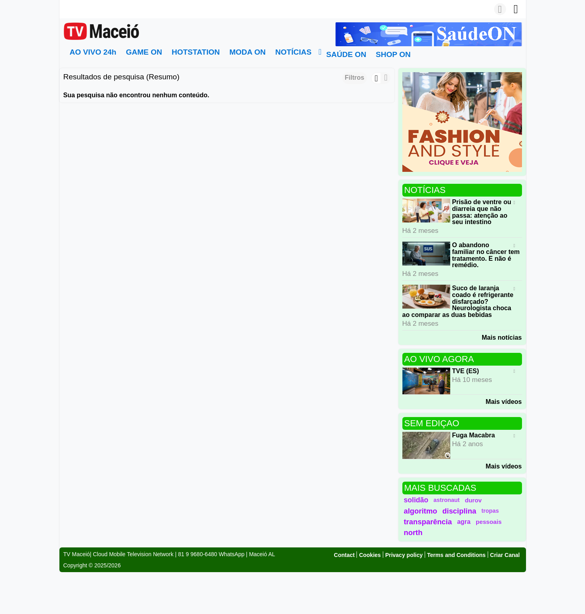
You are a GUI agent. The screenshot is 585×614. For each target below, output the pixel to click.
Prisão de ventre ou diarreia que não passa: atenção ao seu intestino (482, 212)
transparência (428, 522)
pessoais (489, 521)
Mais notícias (502, 337)
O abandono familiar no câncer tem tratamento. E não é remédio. (486, 255)
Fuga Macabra (473, 435)
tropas (490, 511)
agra (464, 521)
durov (473, 500)
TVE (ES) (465, 371)
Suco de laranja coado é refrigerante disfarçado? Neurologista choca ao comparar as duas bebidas (458, 301)
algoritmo (420, 511)
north (413, 532)
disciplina (459, 511)
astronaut (446, 500)
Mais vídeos (504, 401)
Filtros (354, 77)
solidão (416, 500)
